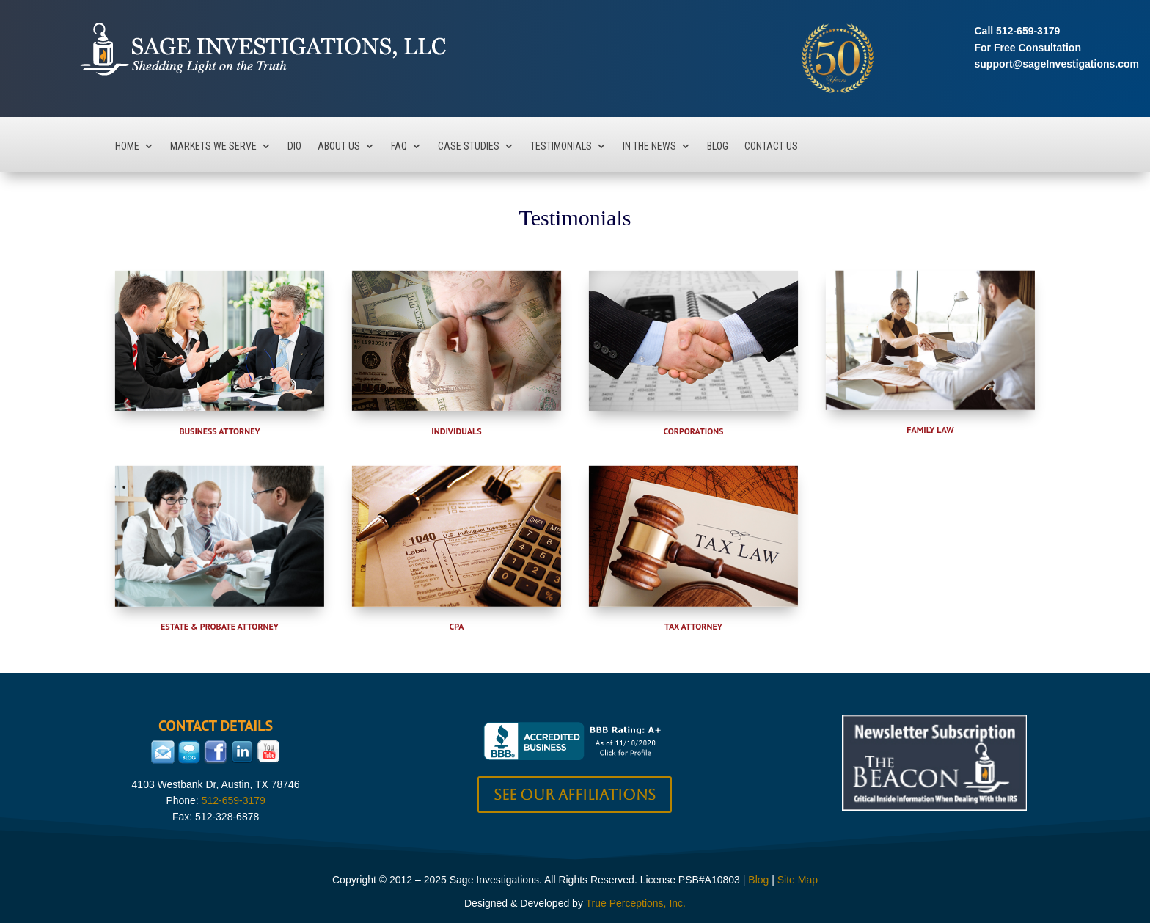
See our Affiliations (575, 794)
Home (127, 146)
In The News (649, 146)
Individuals (456, 431)
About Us (339, 146)
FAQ (399, 146)
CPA (457, 626)
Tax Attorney (693, 626)
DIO (294, 146)
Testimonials (561, 146)
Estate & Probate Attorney (220, 626)
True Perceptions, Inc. (636, 903)
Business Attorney (219, 431)
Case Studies (468, 146)
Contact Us (771, 146)
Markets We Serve (213, 146)
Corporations (693, 431)
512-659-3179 (1028, 31)
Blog (717, 146)
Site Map (797, 880)
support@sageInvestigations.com (1057, 64)
